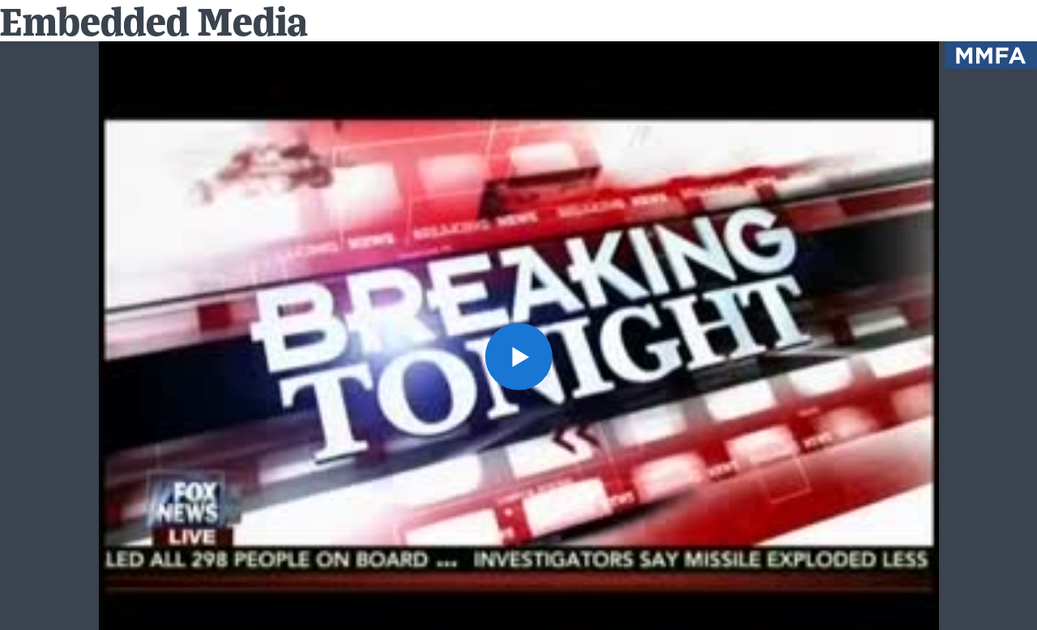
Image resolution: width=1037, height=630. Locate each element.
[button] (518, 356)
